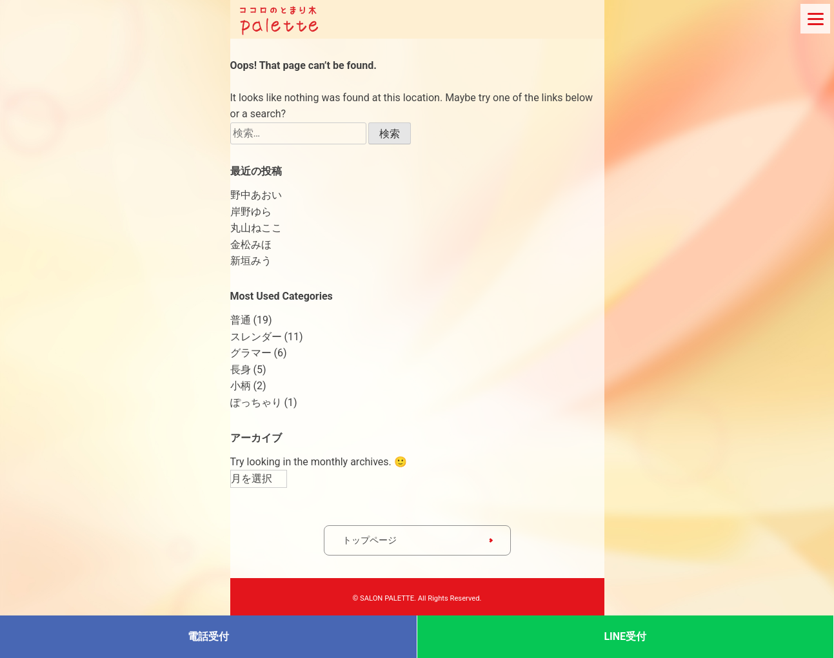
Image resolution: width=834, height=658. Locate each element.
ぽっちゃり (256, 402)
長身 (240, 369)
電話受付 (208, 636)
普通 (240, 320)
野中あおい (256, 195)
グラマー (251, 353)
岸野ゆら (251, 212)
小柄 (240, 386)
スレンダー (256, 337)
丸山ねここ (256, 228)
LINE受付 (625, 636)
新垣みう (251, 261)
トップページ (370, 540)
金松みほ (251, 244)
